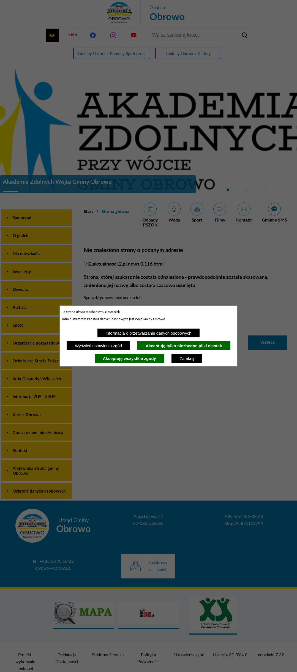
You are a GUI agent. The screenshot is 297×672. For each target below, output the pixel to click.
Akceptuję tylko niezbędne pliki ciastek (184, 345)
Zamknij (187, 358)
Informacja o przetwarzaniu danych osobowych (149, 333)
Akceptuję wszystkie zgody (129, 358)
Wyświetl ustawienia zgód (98, 345)
